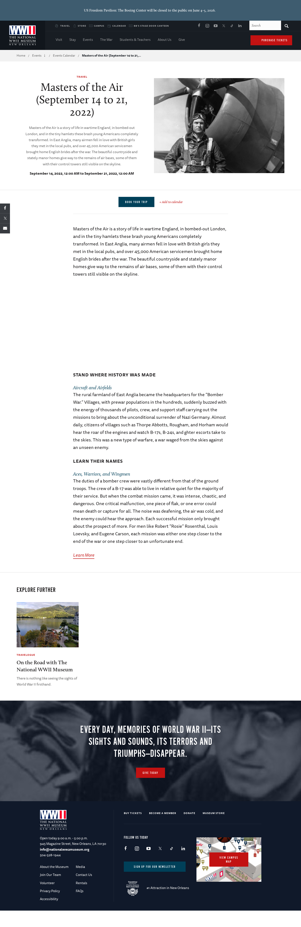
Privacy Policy (50, 890)
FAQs (80, 890)
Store (82, 26)
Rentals (81, 882)
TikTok (232, 26)
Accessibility (49, 898)
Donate (189, 813)
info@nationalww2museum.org (64, 849)
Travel (65, 26)
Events (88, 40)
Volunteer (47, 882)
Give (182, 40)
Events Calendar (64, 55)
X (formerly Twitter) (223, 26)
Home (21, 55)
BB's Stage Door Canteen (151, 26)
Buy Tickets (133, 813)
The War (106, 40)
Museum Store (214, 813)
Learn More (83, 554)
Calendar (119, 26)
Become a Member (162, 813)
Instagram (207, 26)
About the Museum (54, 866)
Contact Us (84, 874)
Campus (99, 26)
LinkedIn (240, 26)
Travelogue (26, 655)
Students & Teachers (135, 40)
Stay (72, 40)
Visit (59, 40)
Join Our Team (50, 874)
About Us (164, 40)
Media (80, 866)
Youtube (215, 26)
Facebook (199, 26)
